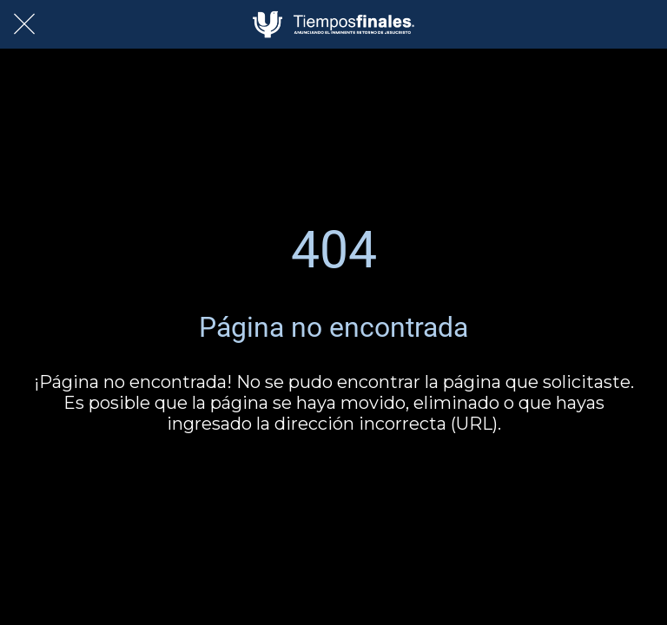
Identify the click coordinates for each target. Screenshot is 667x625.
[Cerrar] (24, 24)
